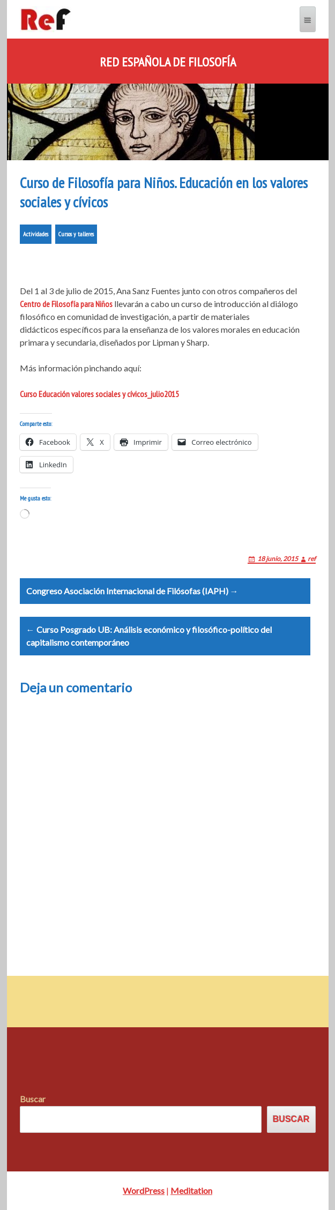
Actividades (35, 234)
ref (312, 559)
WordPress (144, 1190)
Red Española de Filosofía (168, 62)
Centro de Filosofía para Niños (66, 303)
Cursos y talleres (76, 234)
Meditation (191, 1190)
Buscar (33, 1099)
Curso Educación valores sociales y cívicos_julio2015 (99, 394)
